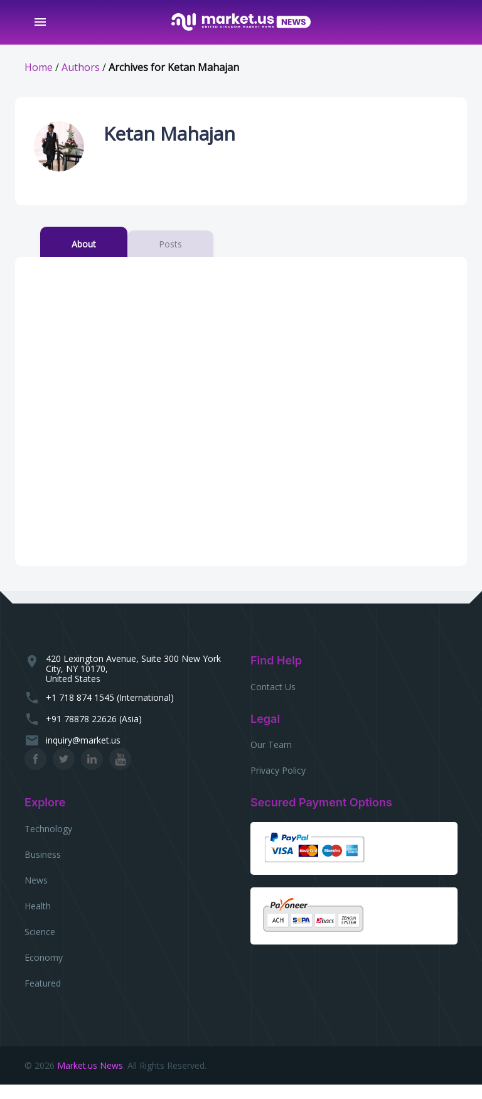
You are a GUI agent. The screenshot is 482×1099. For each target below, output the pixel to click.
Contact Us (273, 687)
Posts (170, 244)
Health (37, 906)
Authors (81, 67)
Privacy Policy (278, 770)
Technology (48, 829)
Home (38, 67)
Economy (43, 957)
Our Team (271, 744)
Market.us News (90, 1065)
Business (42, 854)
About (84, 244)
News (36, 880)
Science (39, 932)
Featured (42, 983)
